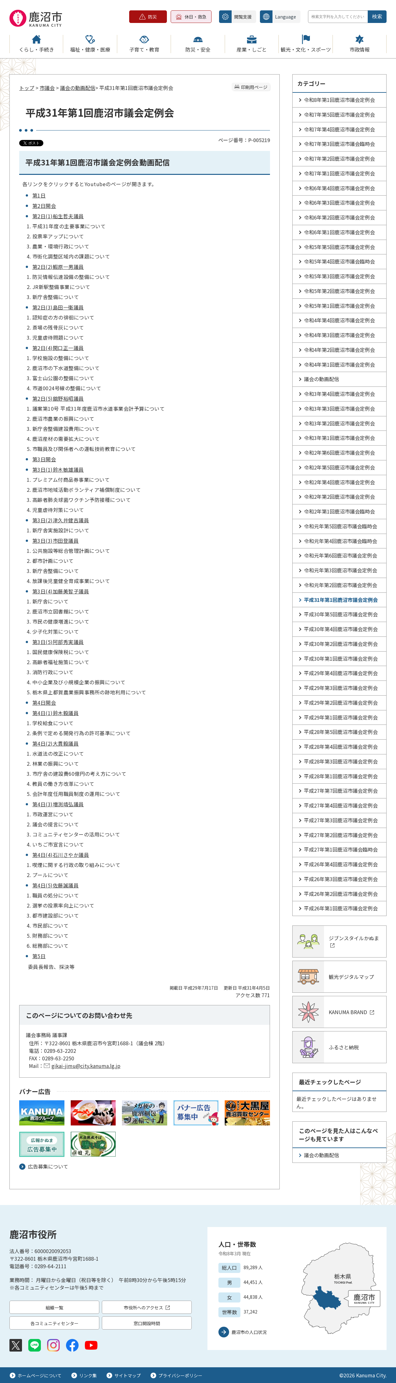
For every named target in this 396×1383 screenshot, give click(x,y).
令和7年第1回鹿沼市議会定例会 (339, 173)
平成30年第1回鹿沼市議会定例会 (341, 658)
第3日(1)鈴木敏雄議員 (58, 469)
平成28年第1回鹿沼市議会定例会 (341, 776)
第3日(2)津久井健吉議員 (60, 520)
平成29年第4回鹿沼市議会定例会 (341, 673)
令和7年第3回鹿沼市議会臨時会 (339, 143)
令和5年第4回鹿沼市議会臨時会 (339, 261)
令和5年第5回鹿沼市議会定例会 (339, 247)
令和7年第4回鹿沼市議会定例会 (339, 129)
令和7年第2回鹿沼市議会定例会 (339, 158)
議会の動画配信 (77, 88)
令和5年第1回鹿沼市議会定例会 (339, 305)
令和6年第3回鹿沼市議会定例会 (339, 202)
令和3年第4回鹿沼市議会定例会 (339, 393)
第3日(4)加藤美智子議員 (60, 591)
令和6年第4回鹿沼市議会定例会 (339, 188)
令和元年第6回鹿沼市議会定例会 (340, 555)
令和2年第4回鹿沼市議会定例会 (339, 482)
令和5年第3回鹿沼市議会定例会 (339, 276)
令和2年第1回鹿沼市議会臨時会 (339, 511)
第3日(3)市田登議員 (55, 540)
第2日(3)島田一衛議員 (58, 307)
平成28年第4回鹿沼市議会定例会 (341, 746)
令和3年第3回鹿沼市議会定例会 (339, 408)
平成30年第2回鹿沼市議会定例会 (341, 643)
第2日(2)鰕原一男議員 (58, 266)
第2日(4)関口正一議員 (58, 348)
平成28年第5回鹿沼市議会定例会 (341, 732)
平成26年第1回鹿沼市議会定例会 (341, 908)
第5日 (39, 956)
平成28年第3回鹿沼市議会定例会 (341, 761)
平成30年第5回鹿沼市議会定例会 (341, 614)
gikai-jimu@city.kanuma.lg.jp (86, 1065)
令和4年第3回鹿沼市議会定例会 (339, 335)
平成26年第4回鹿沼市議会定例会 (341, 864)
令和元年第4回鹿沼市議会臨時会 (340, 541)
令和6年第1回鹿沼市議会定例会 (339, 232)
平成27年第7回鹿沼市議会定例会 (341, 790)
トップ (26, 88)
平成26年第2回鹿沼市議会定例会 (341, 893)
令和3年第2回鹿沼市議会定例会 (339, 423)
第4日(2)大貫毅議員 (55, 743)
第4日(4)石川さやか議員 (60, 854)
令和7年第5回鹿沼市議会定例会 (339, 114)
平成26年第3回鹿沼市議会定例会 (341, 879)
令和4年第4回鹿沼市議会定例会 (339, 320)
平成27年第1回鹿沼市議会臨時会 (341, 849)
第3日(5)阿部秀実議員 (58, 642)
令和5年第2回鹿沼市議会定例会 (339, 291)
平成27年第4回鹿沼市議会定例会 (341, 805)
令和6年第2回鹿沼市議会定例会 (339, 217)
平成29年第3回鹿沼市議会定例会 (341, 688)
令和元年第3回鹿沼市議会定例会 (340, 570)
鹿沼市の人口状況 (249, 1332)
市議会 (47, 88)
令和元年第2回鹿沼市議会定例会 (340, 585)
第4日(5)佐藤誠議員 (55, 885)
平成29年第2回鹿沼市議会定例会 (341, 702)
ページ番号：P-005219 (244, 140)
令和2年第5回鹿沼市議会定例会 (339, 467)
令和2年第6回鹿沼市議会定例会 (339, 452)
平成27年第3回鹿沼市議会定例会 (341, 820)
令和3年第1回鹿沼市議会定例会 (339, 438)
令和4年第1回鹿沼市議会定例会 (339, 364)
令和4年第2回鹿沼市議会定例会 (339, 349)
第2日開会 (44, 205)
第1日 (39, 195)
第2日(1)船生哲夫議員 (58, 216)
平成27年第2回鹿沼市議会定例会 (341, 835)
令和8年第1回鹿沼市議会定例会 (339, 99)
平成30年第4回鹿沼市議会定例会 (341, 629)
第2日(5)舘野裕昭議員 (58, 398)
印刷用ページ (254, 87)
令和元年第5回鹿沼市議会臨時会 (340, 526)
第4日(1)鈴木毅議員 (55, 713)
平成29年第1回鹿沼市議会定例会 (341, 717)
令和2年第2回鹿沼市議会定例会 (339, 496)
